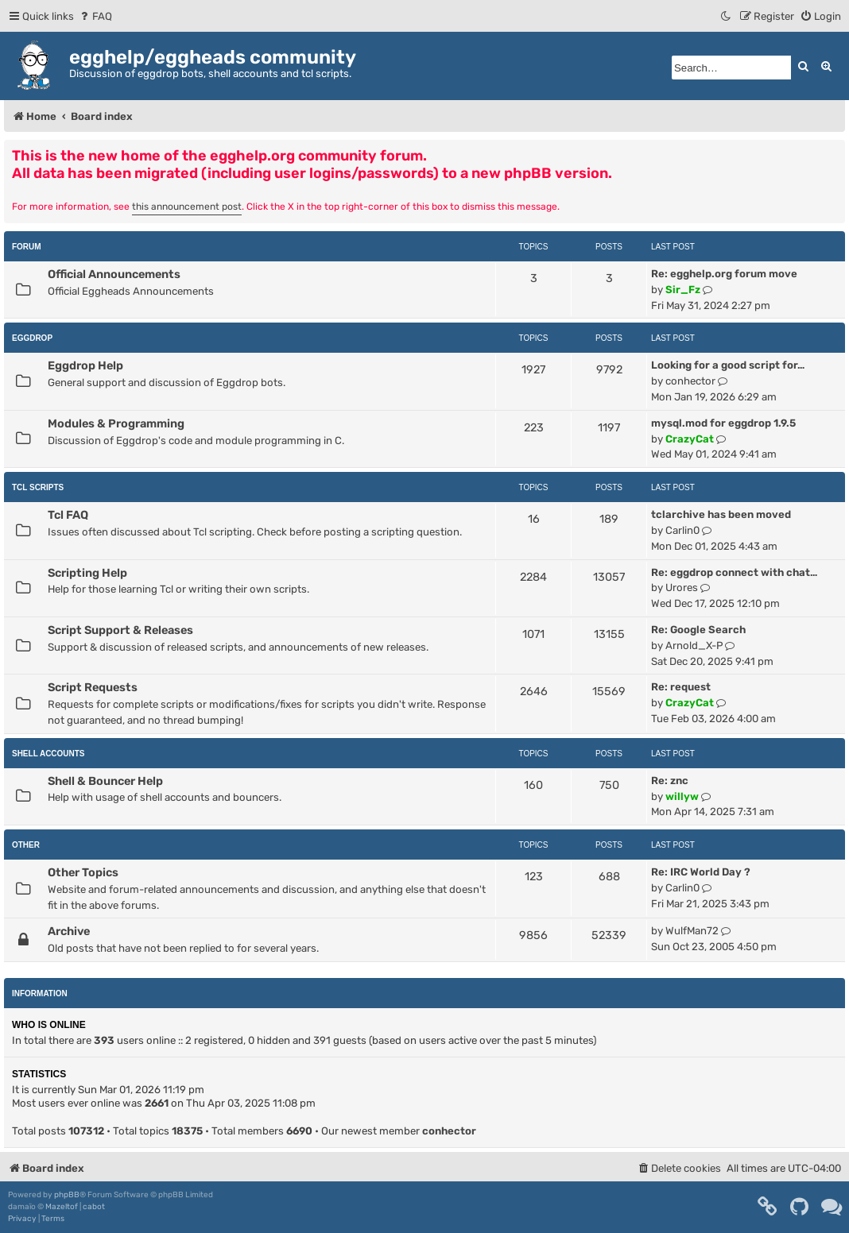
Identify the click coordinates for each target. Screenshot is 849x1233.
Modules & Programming (116, 423)
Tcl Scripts (38, 487)
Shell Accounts (48, 753)
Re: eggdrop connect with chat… (734, 572)
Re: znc (669, 781)
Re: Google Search (698, 630)
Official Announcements (114, 274)
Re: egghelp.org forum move (724, 274)
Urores (681, 587)
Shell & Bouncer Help (105, 781)
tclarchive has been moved (721, 514)
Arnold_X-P (694, 645)
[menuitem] (95, 16)
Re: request (681, 687)
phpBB (66, 1195)
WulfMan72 (692, 931)
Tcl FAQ (68, 515)
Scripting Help (87, 573)
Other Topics (83, 872)
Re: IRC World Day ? (700, 872)
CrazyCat (689, 439)
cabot (94, 1207)
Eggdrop (32, 338)
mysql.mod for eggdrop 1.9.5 (723, 423)
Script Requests (93, 687)
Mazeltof (61, 1207)
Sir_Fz (682, 290)
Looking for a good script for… (727, 365)
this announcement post (187, 206)
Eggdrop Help (85, 365)
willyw (682, 796)
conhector (690, 381)
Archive (69, 931)
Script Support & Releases (120, 630)
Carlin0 (682, 530)
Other (26, 845)
